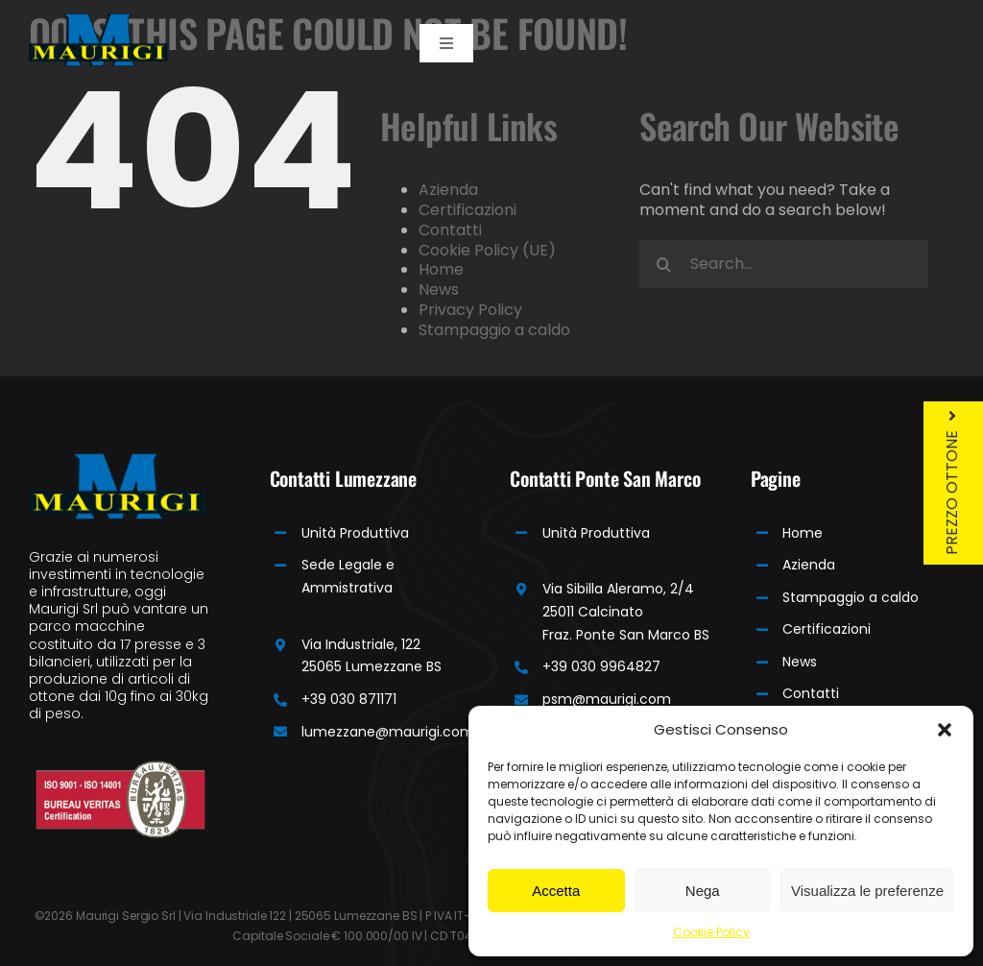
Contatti (450, 230)
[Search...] (783, 264)
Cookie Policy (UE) (487, 250)
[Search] (663, 264)
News (439, 289)
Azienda (448, 190)
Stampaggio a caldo (494, 330)
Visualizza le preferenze (867, 890)
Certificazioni (467, 210)
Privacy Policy (470, 310)
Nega (702, 890)
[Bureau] (120, 768)
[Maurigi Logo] (98, 21)
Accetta (556, 890)
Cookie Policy (711, 932)
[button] (944, 729)
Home (441, 269)
